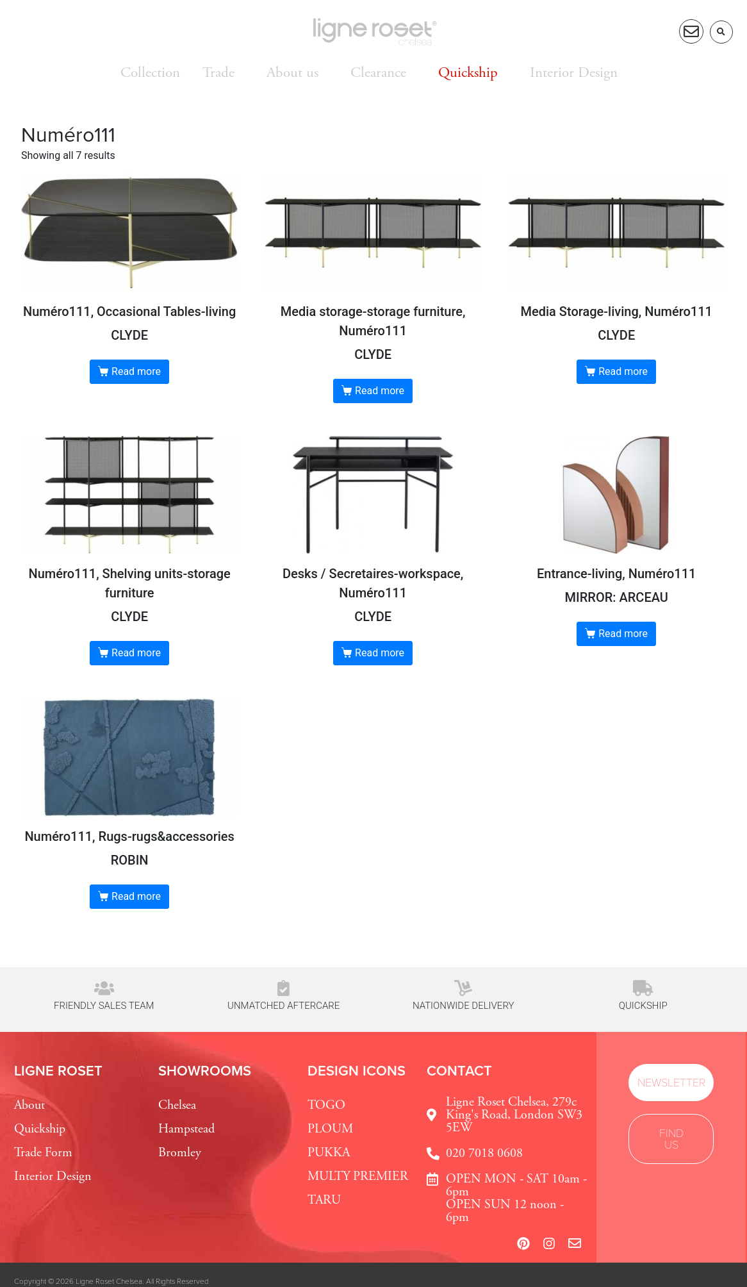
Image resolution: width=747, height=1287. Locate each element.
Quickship (643, 1005)
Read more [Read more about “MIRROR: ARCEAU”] (623, 633)
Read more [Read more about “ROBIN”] (136, 896)
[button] (721, 32)
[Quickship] (643, 988)
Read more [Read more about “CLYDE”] (136, 371)
